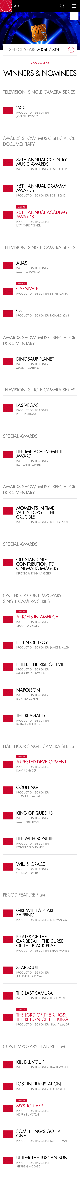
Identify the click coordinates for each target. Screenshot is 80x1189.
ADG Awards (40, 63)
